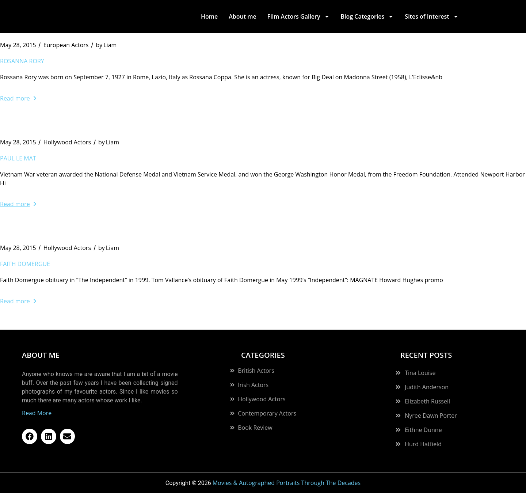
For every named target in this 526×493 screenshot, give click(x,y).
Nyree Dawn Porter (431, 415)
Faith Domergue (25, 264)
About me (242, 16)
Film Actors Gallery (298, 16)
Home (209, 16)
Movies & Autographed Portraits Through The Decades (287, 483)
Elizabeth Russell (427, 401)
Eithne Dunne (423, 430)
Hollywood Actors (67, 142)
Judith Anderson (427, 387)
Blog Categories (367, 16)
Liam (106, 45)
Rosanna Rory (22, 61)
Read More (37, 413)
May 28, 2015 (18, 45)
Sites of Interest (431, 16)
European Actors (66, 45)
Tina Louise (420, 373)
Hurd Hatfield (423, 444)
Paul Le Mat (18, 158)
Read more (18, 98)
